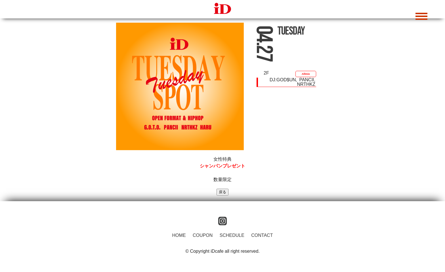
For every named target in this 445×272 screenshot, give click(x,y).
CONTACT (262, 235)
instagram (222, 221)
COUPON (203, 235)
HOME (179, 235)
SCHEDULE (232, 235)
